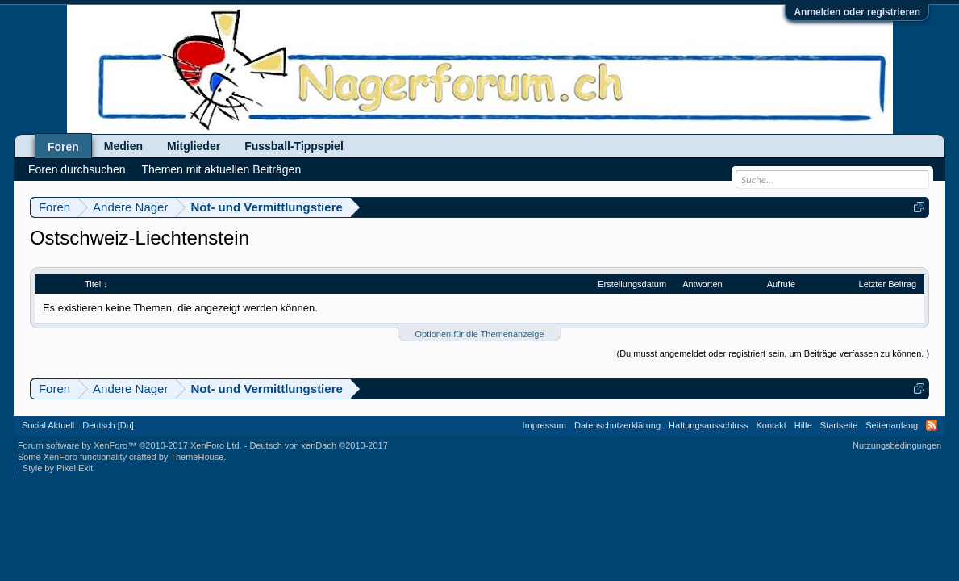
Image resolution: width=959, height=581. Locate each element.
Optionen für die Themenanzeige (479, 334)
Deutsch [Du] (108, 425)
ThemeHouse (196, 457)
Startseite (838, 425)
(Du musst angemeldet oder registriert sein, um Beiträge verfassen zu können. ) (772, 353)
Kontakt (771, 425)
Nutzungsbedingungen (897, 445)
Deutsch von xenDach (318, 445)
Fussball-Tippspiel (294, 146)
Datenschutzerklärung (617, 425)
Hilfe (803, 425)
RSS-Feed (931, 425)
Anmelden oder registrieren (857, 12)
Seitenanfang (891, 425)
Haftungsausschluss (708, 425)
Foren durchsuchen (77, 169)
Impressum (544, 425)
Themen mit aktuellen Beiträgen (222, 169)
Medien (123, 146)
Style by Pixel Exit (58, 468)
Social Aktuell (48, 425)
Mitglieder (193, 146)
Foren (63, 146)
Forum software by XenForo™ (130, 445)
